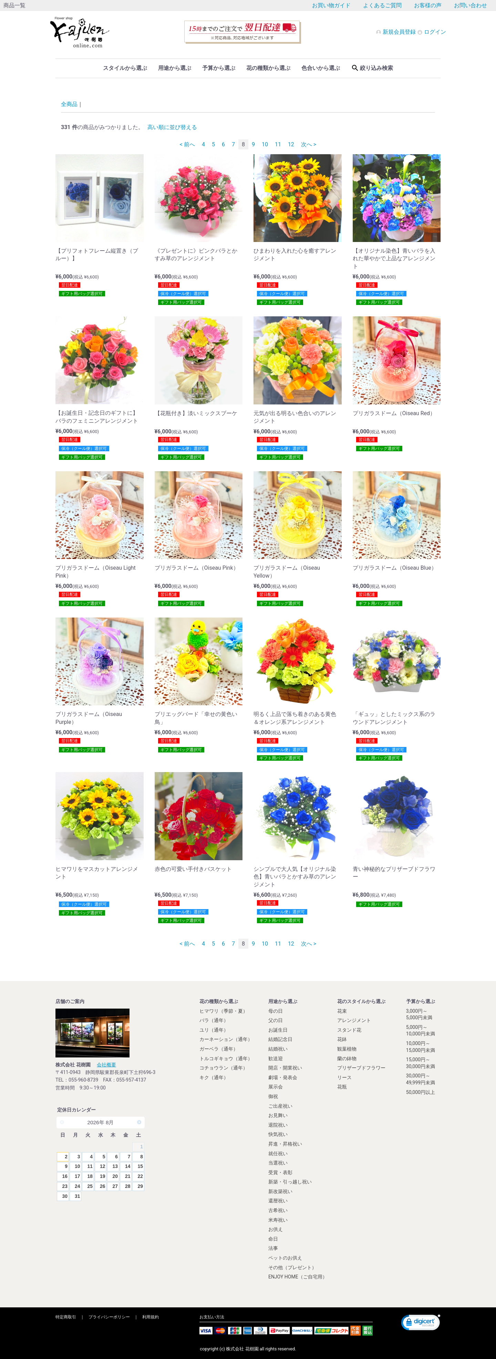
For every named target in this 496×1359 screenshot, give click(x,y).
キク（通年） (213, 1077)
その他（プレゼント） (292, 1267)
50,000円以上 (420, 1092)
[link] (421, 1323)
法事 (273, 1248)
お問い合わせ (470, 5)
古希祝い (278, 1210)
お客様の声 (428, 5)
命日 (273, 1238)
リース (344, 1077)
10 (265, 144)
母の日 (275, 1010)
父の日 (275, 1020)
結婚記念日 (280, 1039)
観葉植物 (346, 1048)
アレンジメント (354, 1020)
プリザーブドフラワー (361, 1067)
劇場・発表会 (282, 1077)
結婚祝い (278, 1048)
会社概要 (106, 1064)
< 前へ (187, 144)
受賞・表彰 (280, 1172)
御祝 (273, 1096)
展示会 (275, 1086)
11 (278, 144)
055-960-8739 (83, 1080)
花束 (342, 1010)
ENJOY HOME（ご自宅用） (297, 1276)
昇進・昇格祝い (285, 1143)
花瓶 (342, 1086)
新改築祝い (280, 1191)
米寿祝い (278, 1219)
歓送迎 (275, 1058)
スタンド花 (349, 1029)
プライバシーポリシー (109, 1316)
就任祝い (278, 1153)
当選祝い (278, 1162)
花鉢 (342, 1039)
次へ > (308, 144)
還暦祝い (278, 1200)
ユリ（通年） (213, 1029)
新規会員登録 (396, 32)
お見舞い (278, 1115)
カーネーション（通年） (225, 1039)
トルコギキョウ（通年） (225, 1058)
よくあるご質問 (382, 5)
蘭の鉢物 (346, 1058)
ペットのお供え (285, 1257)
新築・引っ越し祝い (290, 1181)
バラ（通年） (213, 1020)
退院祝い (278, 1124)
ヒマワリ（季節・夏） (223, 1010)
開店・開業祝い (285, 1067)
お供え (275, 1229)
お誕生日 (278, 1029)
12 (291, 144)
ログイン (431, 32)
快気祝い (278, 1134)
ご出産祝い (280, 1105)
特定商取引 (65, 1316)
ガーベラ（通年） (218, 1048)
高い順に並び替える (172, 127)
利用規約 (150, 1316)
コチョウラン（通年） (223, 1067)
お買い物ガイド (331, 5)
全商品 (69, 104)
